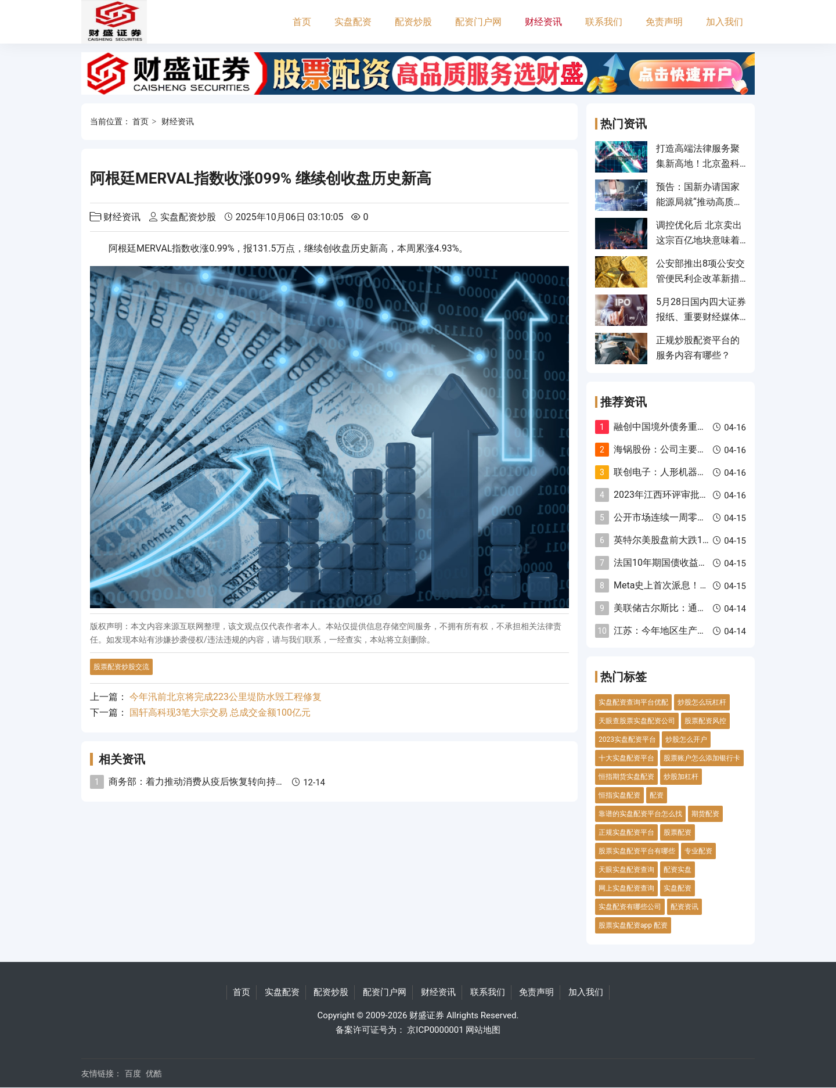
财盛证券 (426, 1015)
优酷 (154, 1073)
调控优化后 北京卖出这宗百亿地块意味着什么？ (699, 240)
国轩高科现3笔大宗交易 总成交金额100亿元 (220, 712)
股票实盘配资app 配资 (633, 925)
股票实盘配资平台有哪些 (637, 851)
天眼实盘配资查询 (626, 870)
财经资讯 (543, 21)
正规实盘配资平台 (626, 832)
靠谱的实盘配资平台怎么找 (640, 814)
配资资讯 (684, 907)
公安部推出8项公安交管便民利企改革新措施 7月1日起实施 (700, 279)
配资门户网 (478, 21)
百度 (133, 1073)
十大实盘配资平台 (626, 758)
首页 (302, 21)
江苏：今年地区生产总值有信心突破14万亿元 (707, 630)
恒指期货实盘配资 (626, 777)
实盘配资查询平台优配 (633, 702)
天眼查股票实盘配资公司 (637, 721)
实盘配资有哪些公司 (630, 907)
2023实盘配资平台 (627, 739)
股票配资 (677, 832)
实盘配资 (353, 21)
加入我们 (724, 21)
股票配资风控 (705, 721)
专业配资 (698, 851)
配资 (657, 795)
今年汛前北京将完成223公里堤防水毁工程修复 (225, 696)
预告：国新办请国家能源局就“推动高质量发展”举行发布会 (699, 202)
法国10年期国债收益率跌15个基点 (684, 562)
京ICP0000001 (435, 1030)
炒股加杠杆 (681, 777)
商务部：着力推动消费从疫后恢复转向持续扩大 (206, 781)
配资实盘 (677, 870)
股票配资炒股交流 (121, 667)
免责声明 (664, 21)
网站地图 (483, 1030)
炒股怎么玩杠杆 (702, 702)
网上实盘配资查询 (626, 888)
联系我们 (603, 21)
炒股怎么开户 (686, 739)
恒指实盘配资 (619, 795)
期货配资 (705, 814)
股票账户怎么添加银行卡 (702, 758)
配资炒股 (413, 21)
